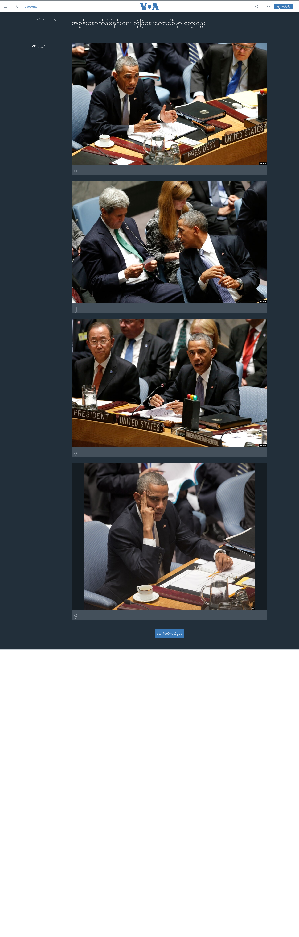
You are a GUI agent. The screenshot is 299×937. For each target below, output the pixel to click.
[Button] (38, 47)
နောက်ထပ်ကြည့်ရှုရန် (169, 633)
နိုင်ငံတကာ (31, 6)
